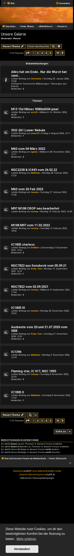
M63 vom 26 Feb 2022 (27, 189)
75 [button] (57, 53)
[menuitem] (10, 3)
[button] (28, 53)
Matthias (35, 173)
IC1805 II (17, 392)
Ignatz (34, 152)
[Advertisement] (37, 519)
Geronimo (36, 78)
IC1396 (16, 352)
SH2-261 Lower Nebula (28, 130)
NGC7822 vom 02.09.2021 (29, 287)
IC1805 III (18, 308)
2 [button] (37, 53)
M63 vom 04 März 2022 (28, 149)
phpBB (26, 471)
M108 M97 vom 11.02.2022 (30, 225)
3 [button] (42, 53)
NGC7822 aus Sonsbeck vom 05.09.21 (39, 265)
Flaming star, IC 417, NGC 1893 (33, 371)
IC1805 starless (23, 244)
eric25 (34, 112)
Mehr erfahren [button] (26, 539)
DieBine (35, 247)
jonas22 (35, 133)
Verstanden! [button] (22, 549)
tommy (34, 192)
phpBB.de (50, 474)
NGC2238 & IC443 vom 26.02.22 (34, 170)
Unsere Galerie (13, 34)
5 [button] (50, 53)
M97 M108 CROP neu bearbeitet (35, 208)
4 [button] (46, 53)
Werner (17, 38)
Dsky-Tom (36, 268)
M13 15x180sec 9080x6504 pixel (34, 109)
